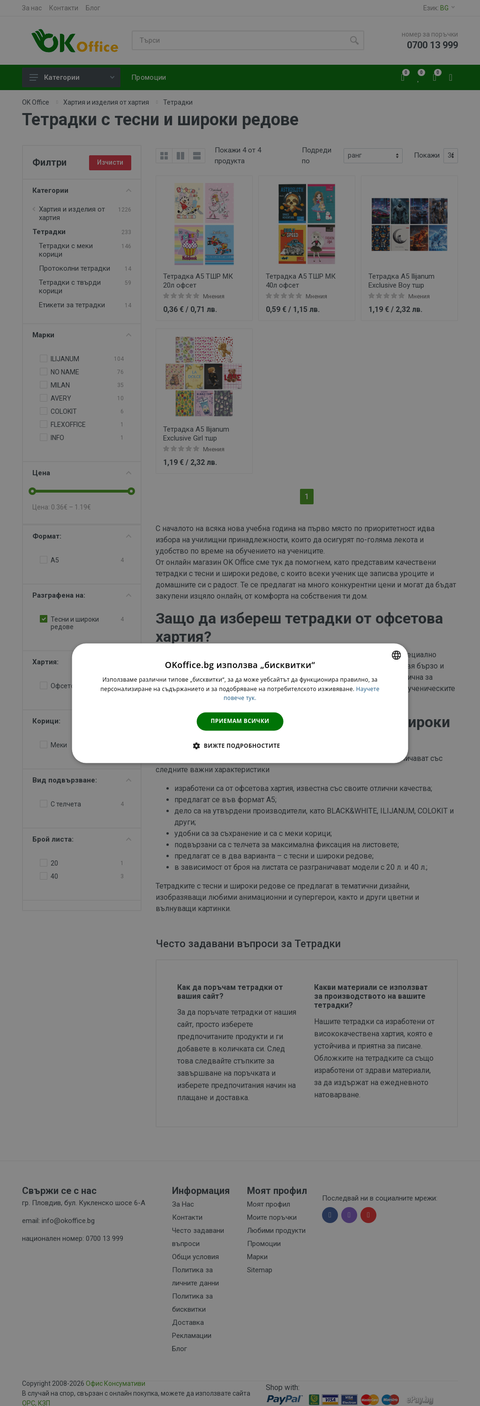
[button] (240, 745)
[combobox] (396, 655)
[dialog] (240, 703)
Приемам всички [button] (240, 721)
